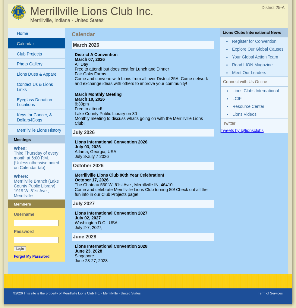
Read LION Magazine (252, 64)
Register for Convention (254, 41)
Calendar (25, 43)
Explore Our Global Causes (257, 49)
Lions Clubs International (255, 90)
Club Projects (29, 54)
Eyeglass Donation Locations (34, 102)
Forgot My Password (31, 256)
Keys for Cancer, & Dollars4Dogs (34, 117)
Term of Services (270, 293)
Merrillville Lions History (39, 130)
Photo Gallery (30, 63)
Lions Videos (244, 114)
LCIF (236, 98)
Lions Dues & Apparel (37, 74)
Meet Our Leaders (249, 72)
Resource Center (248, 106)
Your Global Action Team (255, 57)
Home (22, 33)
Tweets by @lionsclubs (242, 130)
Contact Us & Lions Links (35, 87)
